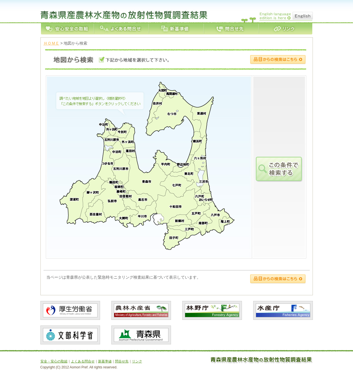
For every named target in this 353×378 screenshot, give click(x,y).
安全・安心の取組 (67, 28)
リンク (285, 28)
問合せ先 (230, 28)
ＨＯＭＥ (51, 43)
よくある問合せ (121, 28)
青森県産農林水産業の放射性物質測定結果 (125, 11)
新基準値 (175, 28)
